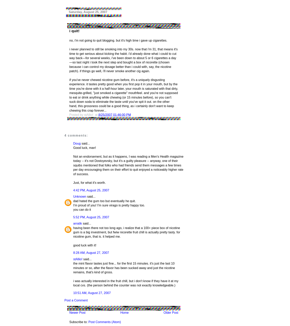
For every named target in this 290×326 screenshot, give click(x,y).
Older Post (170, 312)
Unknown (79, 196)
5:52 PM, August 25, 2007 (91, 217)
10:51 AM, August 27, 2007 (92, 293)
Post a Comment (76, 300)
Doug (77, 143)
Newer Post (77, 312)
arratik (77, 223)
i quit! (74, 31)
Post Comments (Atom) (104, 322)
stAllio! (77, 259)
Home (124, 312)
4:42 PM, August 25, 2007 (91, 190)
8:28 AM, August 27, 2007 (91, 252)
